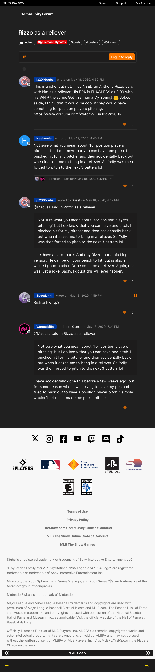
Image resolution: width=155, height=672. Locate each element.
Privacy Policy (78, 520)
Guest (76, 200)
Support (121, 3)
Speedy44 (44, 295)
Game (102, 3)
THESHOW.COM (13, 3)
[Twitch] (91, 439)
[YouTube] (77, 439)
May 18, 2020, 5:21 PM (102, 326)
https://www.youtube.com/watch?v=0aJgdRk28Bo (77, 114)
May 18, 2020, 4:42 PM (102, 200)
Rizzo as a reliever (79, 207)
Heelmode (44, 138)
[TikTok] (120, 439)
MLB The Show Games (77, 544)
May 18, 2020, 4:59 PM (85, 295)
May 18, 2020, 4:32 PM (87, 79)
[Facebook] (63, 439)
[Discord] (106, 439)
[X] (35, 439)
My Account (144, 3)
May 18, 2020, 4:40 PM (85, 138)
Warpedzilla (45, 326)
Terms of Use (77, 511)
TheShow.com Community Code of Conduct (77, 528)
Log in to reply (122, 57)
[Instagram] (49, 439)
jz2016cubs (44, 79)
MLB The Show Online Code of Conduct (77, 536)
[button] (6, 665)
